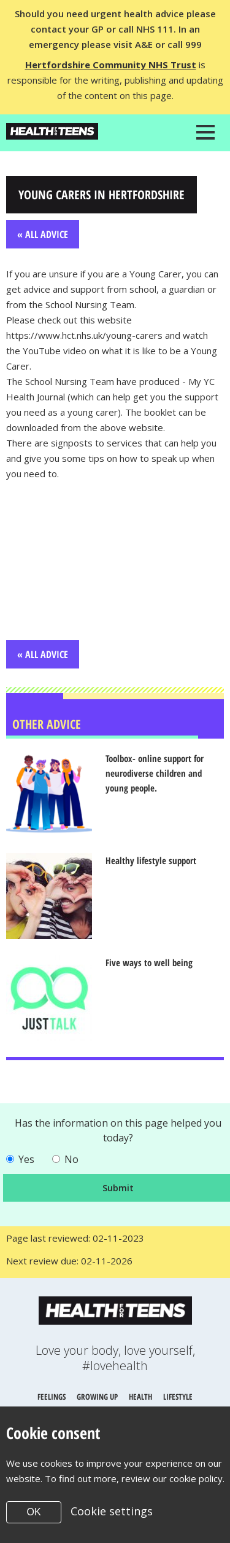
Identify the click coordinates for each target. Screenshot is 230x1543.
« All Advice (42, 234)
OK (33, 1512)
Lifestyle (178, 1396)
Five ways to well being (149, 962)
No (71, 1159)
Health (140, 1396)
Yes (26, 1159)
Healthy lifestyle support (150, 860)
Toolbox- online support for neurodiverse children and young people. (154, 773)
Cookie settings (112, 1511)
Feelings (51, 1396)
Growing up (97, 1396)
